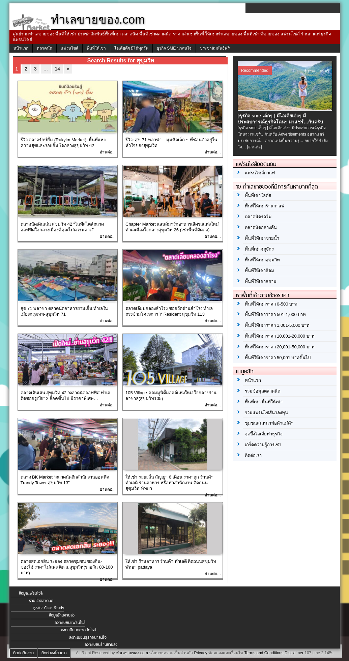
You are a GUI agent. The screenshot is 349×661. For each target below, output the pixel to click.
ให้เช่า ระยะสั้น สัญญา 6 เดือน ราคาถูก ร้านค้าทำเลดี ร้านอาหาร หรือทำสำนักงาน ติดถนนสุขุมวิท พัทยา (169, 483)
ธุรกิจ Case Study (48, 607)
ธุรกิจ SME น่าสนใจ (174, 48)
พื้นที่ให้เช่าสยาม (261, 281)
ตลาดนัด (44, 48)
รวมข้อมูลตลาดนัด (262, 391)
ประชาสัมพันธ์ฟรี (215, 48)
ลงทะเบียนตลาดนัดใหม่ (78, 630)
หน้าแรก (20, 48)
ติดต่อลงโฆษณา (54, 653)
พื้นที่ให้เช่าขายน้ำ (262, 238)
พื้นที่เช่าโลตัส (258, 195)
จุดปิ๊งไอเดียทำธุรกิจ (264, 433)
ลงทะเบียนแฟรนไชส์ (70, 622)
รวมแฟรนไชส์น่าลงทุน (266, 412)
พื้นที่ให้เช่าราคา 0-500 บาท (271, 304)
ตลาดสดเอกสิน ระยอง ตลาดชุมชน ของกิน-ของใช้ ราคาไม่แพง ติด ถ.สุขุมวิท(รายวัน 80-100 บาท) (67, 567)
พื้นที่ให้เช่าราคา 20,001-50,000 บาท (280, 346)
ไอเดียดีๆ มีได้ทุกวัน (131, 48)
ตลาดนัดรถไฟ (258, 216)
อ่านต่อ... (108, 152)
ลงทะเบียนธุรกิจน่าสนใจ (88, 637)
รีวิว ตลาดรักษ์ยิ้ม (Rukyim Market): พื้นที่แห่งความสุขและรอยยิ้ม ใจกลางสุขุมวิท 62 (63, 142)
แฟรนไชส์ (69, 48)
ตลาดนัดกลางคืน (261, 227)
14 (57, 68)
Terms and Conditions (263, 653)
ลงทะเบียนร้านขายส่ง (101, 644)
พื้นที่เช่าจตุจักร (259, 249)
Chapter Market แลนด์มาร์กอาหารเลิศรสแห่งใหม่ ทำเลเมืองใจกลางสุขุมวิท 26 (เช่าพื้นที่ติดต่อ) (172, 227)
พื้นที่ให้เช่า (96, 48)
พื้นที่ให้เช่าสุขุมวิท (262, 259)
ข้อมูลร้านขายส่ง (62, 615)
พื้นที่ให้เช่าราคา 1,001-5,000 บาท (277, 325)
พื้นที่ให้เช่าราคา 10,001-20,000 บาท (280, 336)
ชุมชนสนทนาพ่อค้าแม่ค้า (269, 423)
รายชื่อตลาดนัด (41, 600)
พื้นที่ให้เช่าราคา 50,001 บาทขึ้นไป (278, 357)
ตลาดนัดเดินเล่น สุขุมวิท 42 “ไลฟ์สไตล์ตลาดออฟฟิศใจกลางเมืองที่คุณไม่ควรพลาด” (62, 227)
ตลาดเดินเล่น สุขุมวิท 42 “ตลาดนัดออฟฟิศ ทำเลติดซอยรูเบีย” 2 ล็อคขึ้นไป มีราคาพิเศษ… (65, 395)
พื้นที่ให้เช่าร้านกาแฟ (264, 205)
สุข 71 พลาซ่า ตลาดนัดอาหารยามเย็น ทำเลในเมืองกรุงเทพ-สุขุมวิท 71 (64, 311)
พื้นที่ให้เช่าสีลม (259, 270)
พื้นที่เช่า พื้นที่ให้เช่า (264, 401)
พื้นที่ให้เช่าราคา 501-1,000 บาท (275, 314)
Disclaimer (294, 653)
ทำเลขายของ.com (132, 653)
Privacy (200, 653)
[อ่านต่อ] (254, 147)
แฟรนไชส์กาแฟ (260, 172)
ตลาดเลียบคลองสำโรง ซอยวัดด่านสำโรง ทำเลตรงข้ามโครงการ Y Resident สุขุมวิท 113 (169, 311)
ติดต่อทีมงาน (23, 653)
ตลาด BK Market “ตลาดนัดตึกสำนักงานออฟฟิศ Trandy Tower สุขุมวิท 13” (65, 480)
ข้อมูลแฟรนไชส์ (30, 593)
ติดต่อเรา (253, 455)
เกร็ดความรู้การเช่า (263, 444)
